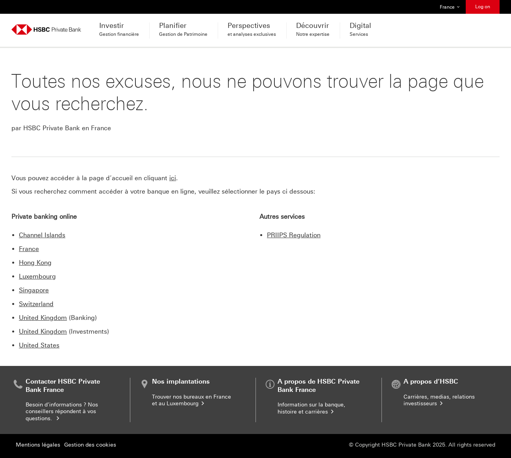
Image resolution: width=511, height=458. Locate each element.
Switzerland (36, 304)
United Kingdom (43, 317)
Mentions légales (38, 444)
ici (172, 178)
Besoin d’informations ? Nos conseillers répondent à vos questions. (62, 411)
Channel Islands (42, 235)
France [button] (450, 7)
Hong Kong (35, 262)
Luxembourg (37, 276)
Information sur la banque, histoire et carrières (311, 408)
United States (39, 345)
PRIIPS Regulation (293, 235)
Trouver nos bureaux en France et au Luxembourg (191, 400)
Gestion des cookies (90, 444)
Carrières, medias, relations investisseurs (439, 400)
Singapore (34, 290)
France (29, 249)
